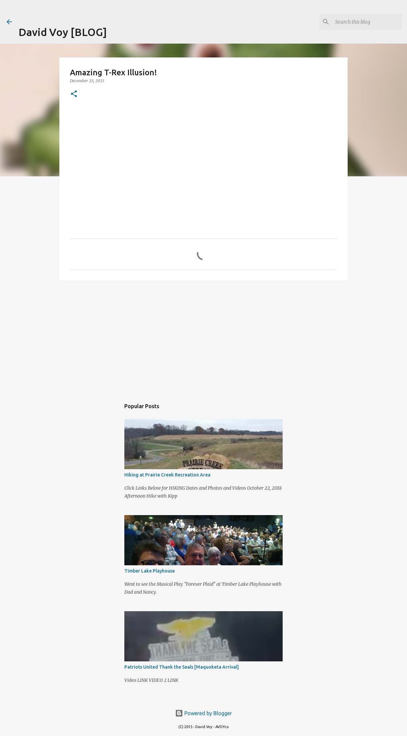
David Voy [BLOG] (62, 32)
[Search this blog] (367, 22)
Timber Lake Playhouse (149, 571)
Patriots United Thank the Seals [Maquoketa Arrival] (181, 667)
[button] (74, 94)
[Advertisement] (95, 10)
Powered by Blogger (203, 713)
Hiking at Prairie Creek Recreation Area (167, 474)
